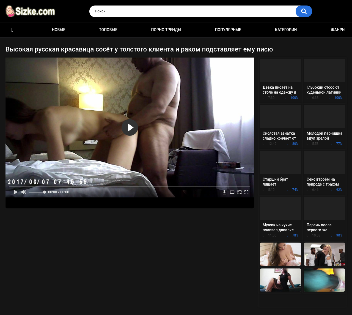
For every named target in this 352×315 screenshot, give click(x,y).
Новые (58, 30)
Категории (286, 30)
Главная (12, 30)
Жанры (338, 30)
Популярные (228, 30)
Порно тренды (166, 30)
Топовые (108, 30)
